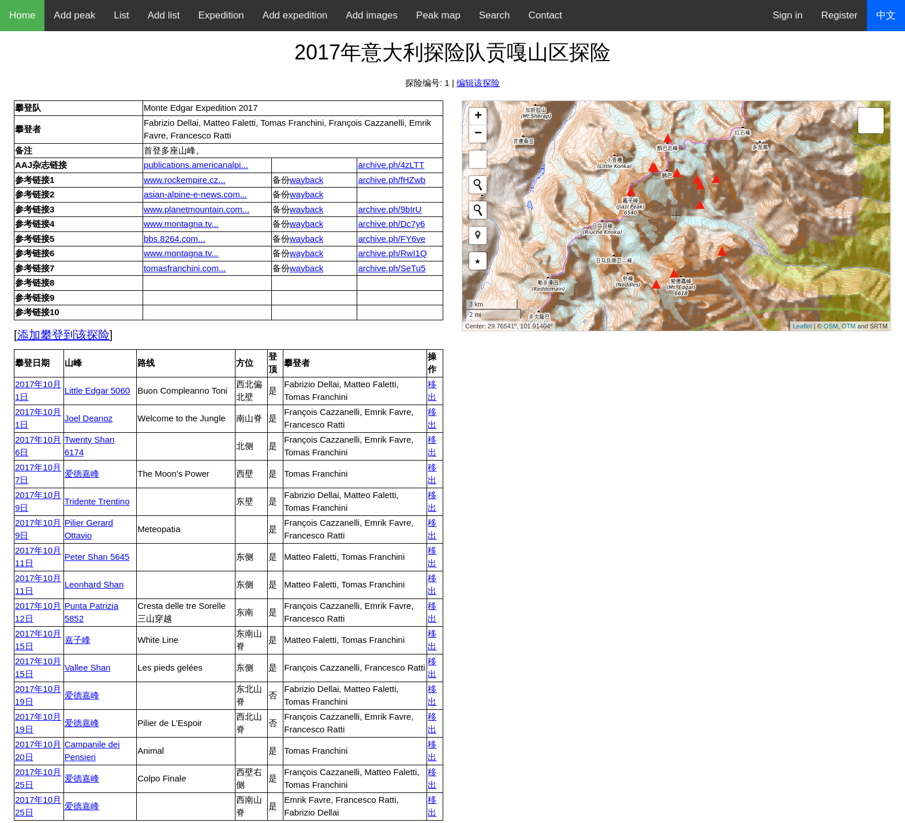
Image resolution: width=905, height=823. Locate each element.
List (121, 15)
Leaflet (802, 326)
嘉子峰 (78, 640)
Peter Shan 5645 (97, 557)
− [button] (478, 134)
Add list (164, 15)
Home (22, 15)
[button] (478, 235)
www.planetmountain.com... (196, 209)
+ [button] (478, 116)
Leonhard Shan (94, 584)
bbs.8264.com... (174, 239)
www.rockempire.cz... (185, 180)
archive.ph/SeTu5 (391, 268)
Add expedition (295, 15)
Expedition (221, 15)
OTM (848, 326)
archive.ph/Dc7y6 (391, 224)
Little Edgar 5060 (97, 390)
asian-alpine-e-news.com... (195, 194)
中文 (886, 15)
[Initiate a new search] (478, 184)
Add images (372, 15)
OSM (831, 326)
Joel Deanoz (89, 418)
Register (839, 15)
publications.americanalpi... (196, 165)
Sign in (788, 15)
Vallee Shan (88, 667)
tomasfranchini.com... (185, 268)
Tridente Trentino (97, 501)
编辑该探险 (478, 83)
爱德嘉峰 (82, 473)
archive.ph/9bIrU (389, 209)
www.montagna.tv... (181, 224)
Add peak (74, 15)
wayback (306, 180)
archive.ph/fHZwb (391, 180)
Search (494, 15)
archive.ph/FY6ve (391, 239)
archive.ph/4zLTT (391, 165)
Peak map (438, 15)
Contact (546, 15)
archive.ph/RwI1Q (392, 253)
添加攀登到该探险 (63, 334)
